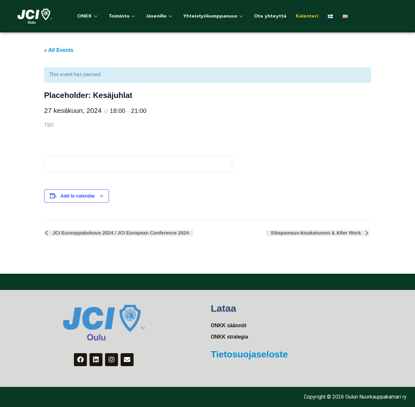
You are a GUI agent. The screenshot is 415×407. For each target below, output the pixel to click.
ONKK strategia (230, 337)
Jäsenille (162, 16)
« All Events (58, 50)
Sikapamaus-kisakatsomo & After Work (317, 233)
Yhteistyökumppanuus (217, 16)
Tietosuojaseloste (252, 354)
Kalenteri (313, 16)
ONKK (88, 16)
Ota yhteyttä (275, 16)
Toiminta (123, 16)
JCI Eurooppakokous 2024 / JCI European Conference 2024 (119, 233)
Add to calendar (78, 195)
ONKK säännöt (229, 325)
